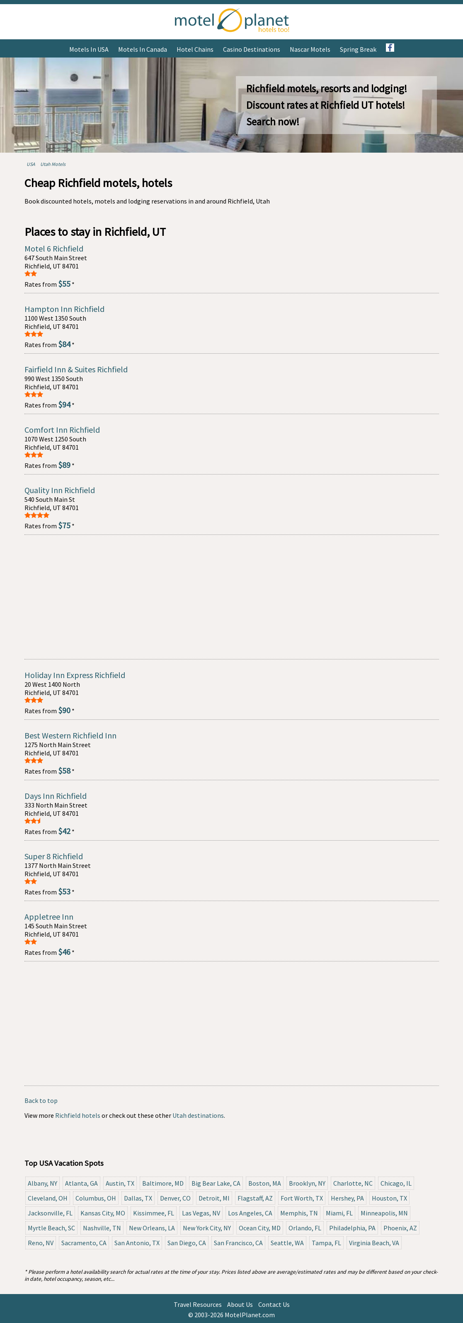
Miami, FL (339, 1213)
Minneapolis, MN (384, 1213)
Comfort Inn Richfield (62, 429)
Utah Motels (52, 164)
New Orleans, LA (152, 1228)
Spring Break (358, 49)
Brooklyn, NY (307, 1183)
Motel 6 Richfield (53, 248)
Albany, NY (42, 1183)
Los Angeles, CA (250, 1213)
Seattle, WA (287, 1243)
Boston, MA (264, 1183)
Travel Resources (198, 1304)
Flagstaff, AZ (255, 1198)
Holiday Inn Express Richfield (74, 675)
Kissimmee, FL (153, 1213)
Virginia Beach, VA (374, 1243)
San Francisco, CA (238, 1243)
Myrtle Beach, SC (51, 1228)
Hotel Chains (195, 49)
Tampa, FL (326, 1243)
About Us (240, 1304)
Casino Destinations (251, 49)
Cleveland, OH (48, 1198)
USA (31, 164)
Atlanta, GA (81, 1183)
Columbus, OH (95, 1198)
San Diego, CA (186, 1243)
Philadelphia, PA (352, 1228)
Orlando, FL (304, 1228)
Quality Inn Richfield (59, 490)
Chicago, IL (396, 1183)
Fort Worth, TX (302, 1198)
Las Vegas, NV (201, 1213)
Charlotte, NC (353, 1183)
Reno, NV (40, 1243)
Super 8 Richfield (53, 856)
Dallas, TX (138, 1198)
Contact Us (274, 1304)
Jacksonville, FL (50, 1213)
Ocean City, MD (260, 1228)
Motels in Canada (142, 49)
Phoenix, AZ (400, 1228)
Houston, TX (389, 1198)
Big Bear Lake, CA (216, 1183)
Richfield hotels (77, 1115)
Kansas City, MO (102, 1213)
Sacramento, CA (84, 1243)
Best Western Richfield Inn (70, 735)
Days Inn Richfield (55, 796)
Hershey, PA (347, 1198)
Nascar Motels (310, 49)
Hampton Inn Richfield (64, 309)
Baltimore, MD (163, 1183)
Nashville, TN (102, 1228)
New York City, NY (207, 1228)
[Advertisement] (231, 597)
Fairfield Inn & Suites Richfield (76, 369)
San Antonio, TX (137, 1243)
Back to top (41, 1100)
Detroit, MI (214, 1198)
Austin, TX (120, 1183)
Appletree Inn (48, 916)
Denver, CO (175, 1198)
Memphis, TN (299, 1213)
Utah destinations (198, 1115)
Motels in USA (89, 49)
